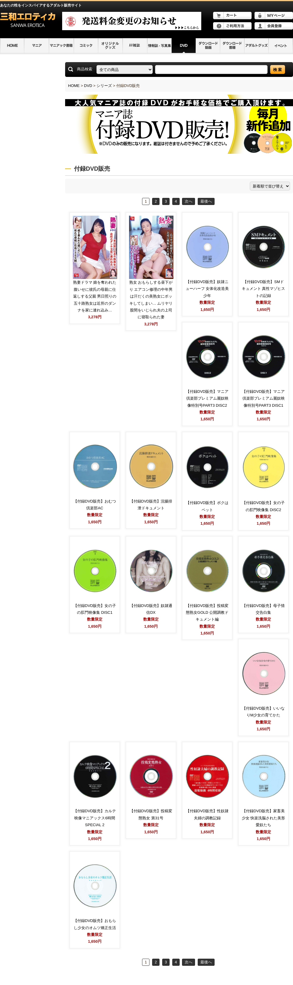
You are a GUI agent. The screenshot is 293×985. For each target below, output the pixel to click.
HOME (74, 85)
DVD (88, 85)
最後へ (206, 201)
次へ (188, 201)
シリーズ (104, 85)
